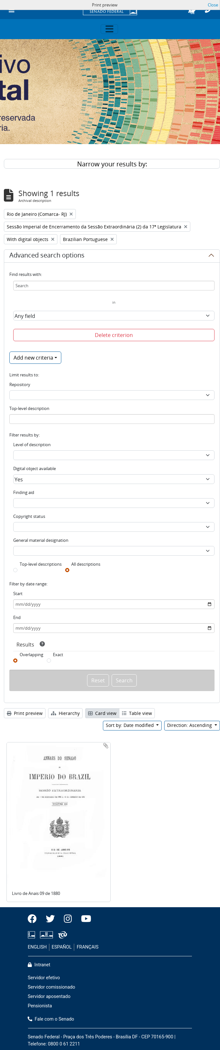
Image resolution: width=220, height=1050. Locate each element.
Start (18, 593)
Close (213, 5)
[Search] (114, 285)
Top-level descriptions (41, 564)
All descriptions (85, 564)
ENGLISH (37, 947)
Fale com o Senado (51, 1019)
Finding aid (23, 492)
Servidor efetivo (44, 978)
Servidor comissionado (51, 987)
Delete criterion (114, 335)
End (17, 617)
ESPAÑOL (62, 947)
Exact (58, 654)
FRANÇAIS (88, 947)
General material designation (40, 540)
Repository (19, 384)
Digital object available (34, 468)
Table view (137, 713)
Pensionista (40, 1006)
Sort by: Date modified (130, 725)
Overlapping (31, 654)
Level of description (32, 444)
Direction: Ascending (190, 725)
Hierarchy (65, 713)
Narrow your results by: (112, 164)
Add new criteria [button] (33, 357)
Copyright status (29, 516)
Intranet (39, 965)
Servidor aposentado (49, 996)
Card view (102, 713)
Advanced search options (47, 256)
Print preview (25, 713)
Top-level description (29, 408)
